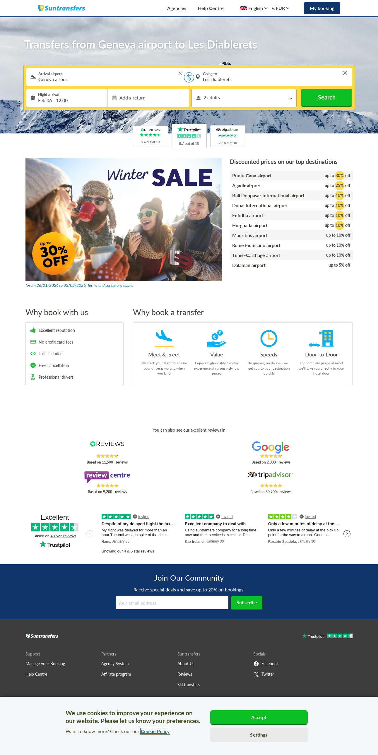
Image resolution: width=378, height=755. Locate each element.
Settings (258, 734)
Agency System (115, 663)
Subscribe (247, 602)
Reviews (184, 674)
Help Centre (211, 8)
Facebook (266, 664)
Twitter (263, 674)
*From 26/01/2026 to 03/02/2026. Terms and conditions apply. (79, 285)
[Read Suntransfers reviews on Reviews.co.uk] (107, 447)
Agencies (176, 8)
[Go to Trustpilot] (327, 636)
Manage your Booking (45, 663)
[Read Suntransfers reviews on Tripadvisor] (271, 477)
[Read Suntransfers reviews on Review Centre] (107, 477)
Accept (258, 717)
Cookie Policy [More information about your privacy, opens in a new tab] (155, 731)
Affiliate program (116, 674)
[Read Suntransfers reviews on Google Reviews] (271, 447)
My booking (322, 8)
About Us (185, 663)
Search (327, 97)
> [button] (180, 73)
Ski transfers (188, 684)
